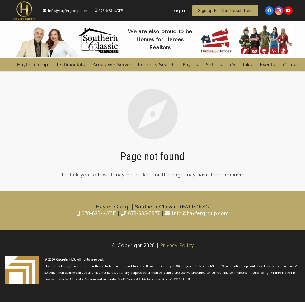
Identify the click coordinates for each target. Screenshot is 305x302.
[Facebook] (269, 10)
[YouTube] (288, 10)
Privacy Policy (177, 245)
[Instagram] (279, 10)
